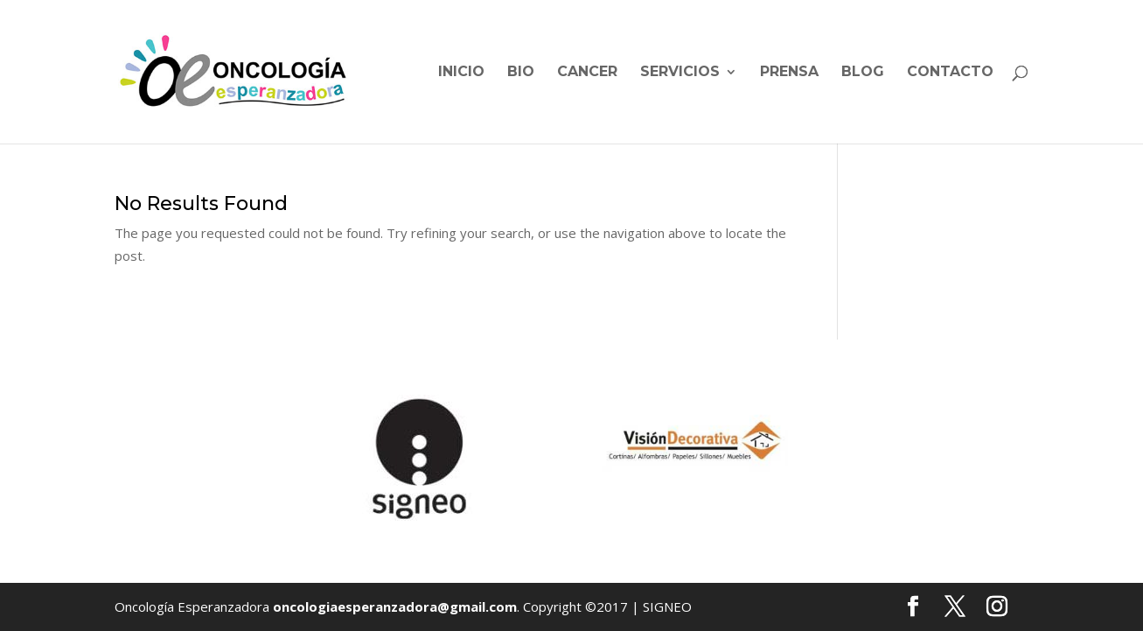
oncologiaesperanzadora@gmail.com (395, 606)
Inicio (461, 73)
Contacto (950, 73)
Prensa (789, 73)
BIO (520, 73)
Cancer (587, 73)
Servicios (680, 73)
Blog (862, 73)
